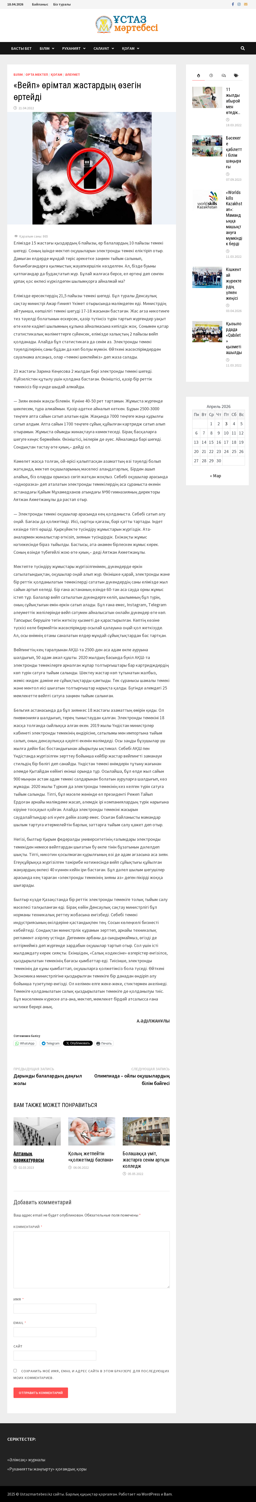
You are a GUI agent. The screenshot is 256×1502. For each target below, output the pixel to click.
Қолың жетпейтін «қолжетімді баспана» (90, 1156)
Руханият (71, 48)
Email (20, 1322)
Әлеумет (72, 74)
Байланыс (40, 4)
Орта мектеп (37, 74)
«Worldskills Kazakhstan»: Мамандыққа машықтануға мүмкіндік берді (234, 218)
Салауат (101, 48)
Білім (45, 48)
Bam (168, 1494)
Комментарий (28, 1226)
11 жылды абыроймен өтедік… (233, 101)
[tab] (198, 75)
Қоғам (128, 48)
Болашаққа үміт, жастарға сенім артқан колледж (146, 1159)
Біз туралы (62, 4)
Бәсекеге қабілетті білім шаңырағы (234, 152)
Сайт (18, 1346)
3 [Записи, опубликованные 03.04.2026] (226, 423)
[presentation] (198, 75)
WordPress (151, 1494)
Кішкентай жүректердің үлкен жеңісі (234, 283)
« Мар (215, 475)
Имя (19, 1299)
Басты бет (21, 48)
